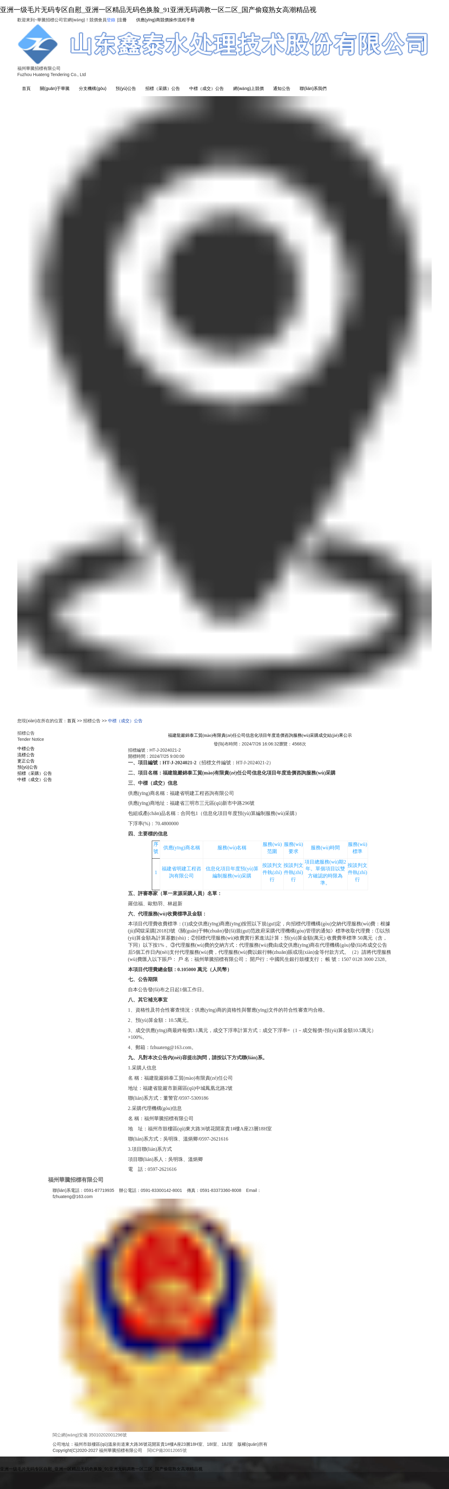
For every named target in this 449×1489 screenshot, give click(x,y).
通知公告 (281, 88)
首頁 (26, 88)
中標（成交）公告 (206, 88)
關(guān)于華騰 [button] (55, 88)
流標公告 (26, 754)
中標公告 (26, 748)
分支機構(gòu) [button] (92, 88)
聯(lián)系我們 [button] (313, 88)
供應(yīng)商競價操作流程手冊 (165, 19)
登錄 (111, 19)
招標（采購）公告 (162, 88)
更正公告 (26, 760)
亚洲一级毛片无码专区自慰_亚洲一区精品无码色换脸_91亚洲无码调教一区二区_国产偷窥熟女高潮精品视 (158, 10)
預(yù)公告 (126, 88)
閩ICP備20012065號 (167, 1450)
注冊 (122, 19)
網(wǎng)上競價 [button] (248, 88)
